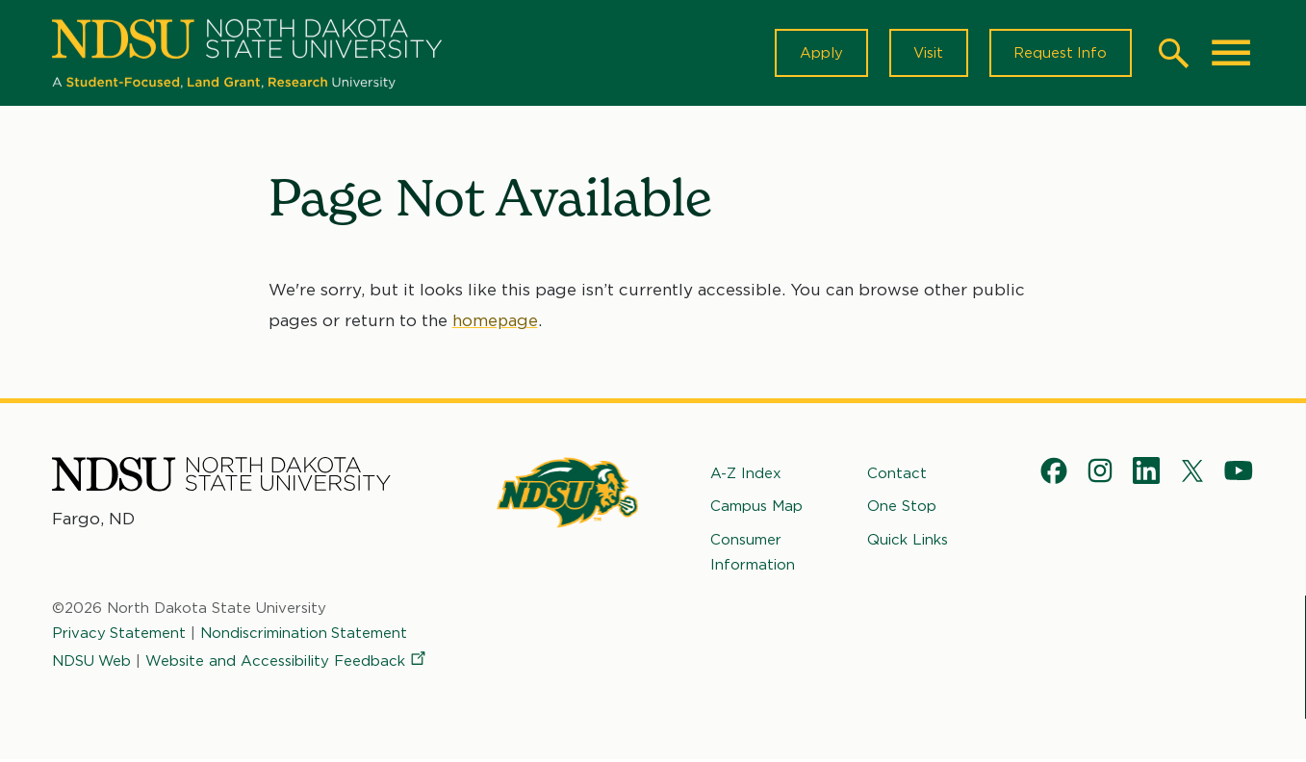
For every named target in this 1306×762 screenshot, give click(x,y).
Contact (897, 475)
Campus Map (756, 508)
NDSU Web (92, 662)
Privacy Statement (119, 635)
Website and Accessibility (288, 662)
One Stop (901, 508)
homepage (495, 322)
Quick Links (907, 540)
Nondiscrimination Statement (305, 635)
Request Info (1059, 54)
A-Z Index (745, 475)
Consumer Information (752, 553)
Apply (818, 54)
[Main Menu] (1231, 54)
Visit (926, 54)
